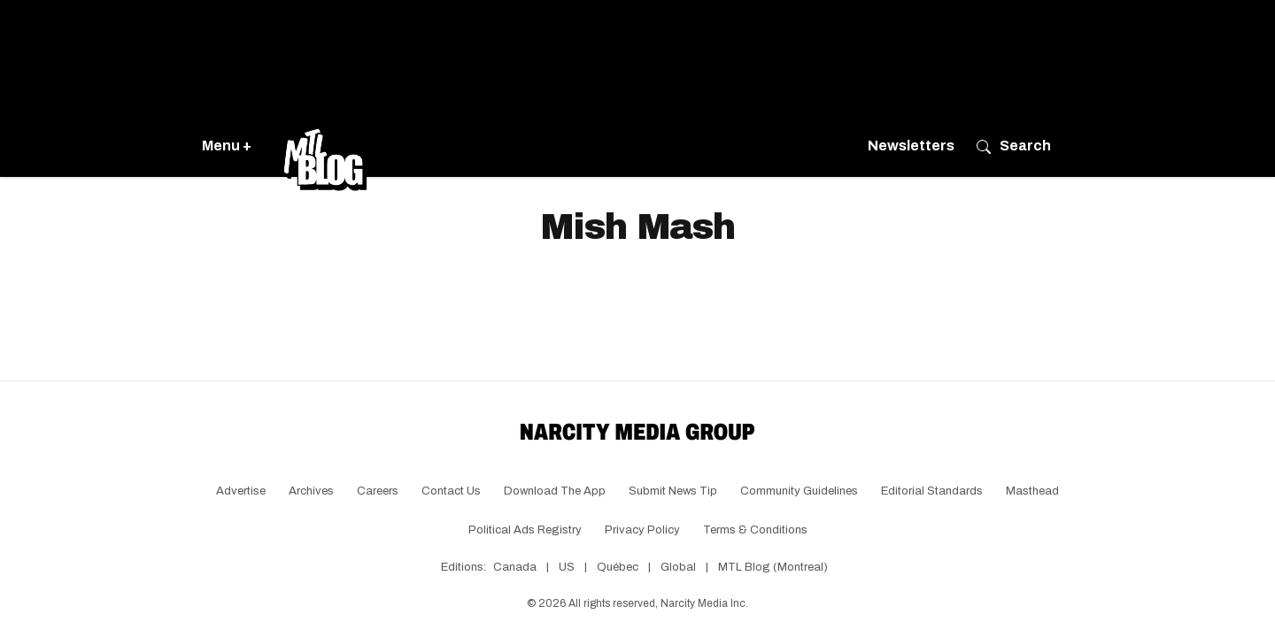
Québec (617, 567)
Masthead (1032, 491)
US (567, 567)
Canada (515, 567)
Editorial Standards (932, 491)
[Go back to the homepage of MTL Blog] (325, 146)
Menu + (226, 145)
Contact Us (451, 491)
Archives (311, 491)
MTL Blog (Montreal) (773, 567)
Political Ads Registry (525, 530)
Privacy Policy (642, 530)
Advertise (241, 491)
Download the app (555, 491)
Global (678, 567)
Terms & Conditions (755, 530)
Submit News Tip (673, 491)
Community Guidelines (799, 491)
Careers (377, 491)
